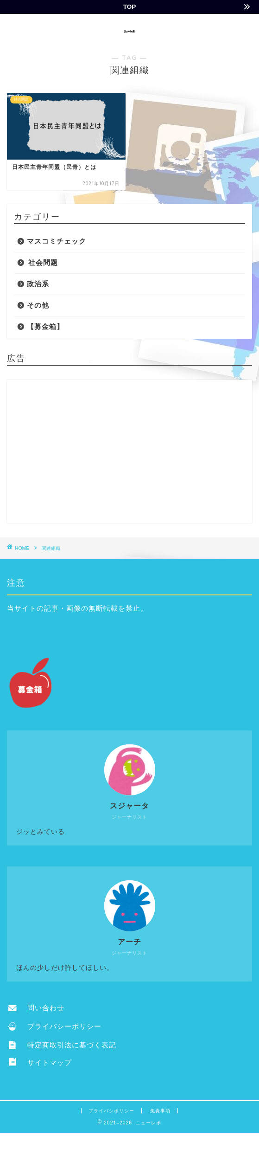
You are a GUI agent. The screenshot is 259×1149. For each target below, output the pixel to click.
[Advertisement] (129, 451)
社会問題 (43, 262)
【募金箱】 (45, 326)
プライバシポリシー (111, 1110)
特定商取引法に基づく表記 (62, 1045)
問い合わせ (36, 1008)
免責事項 (160, 1110)
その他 (38, 305)
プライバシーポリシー (54, 1026)
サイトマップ (40, 1062)
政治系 (38, 284)
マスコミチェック (56, 241)
